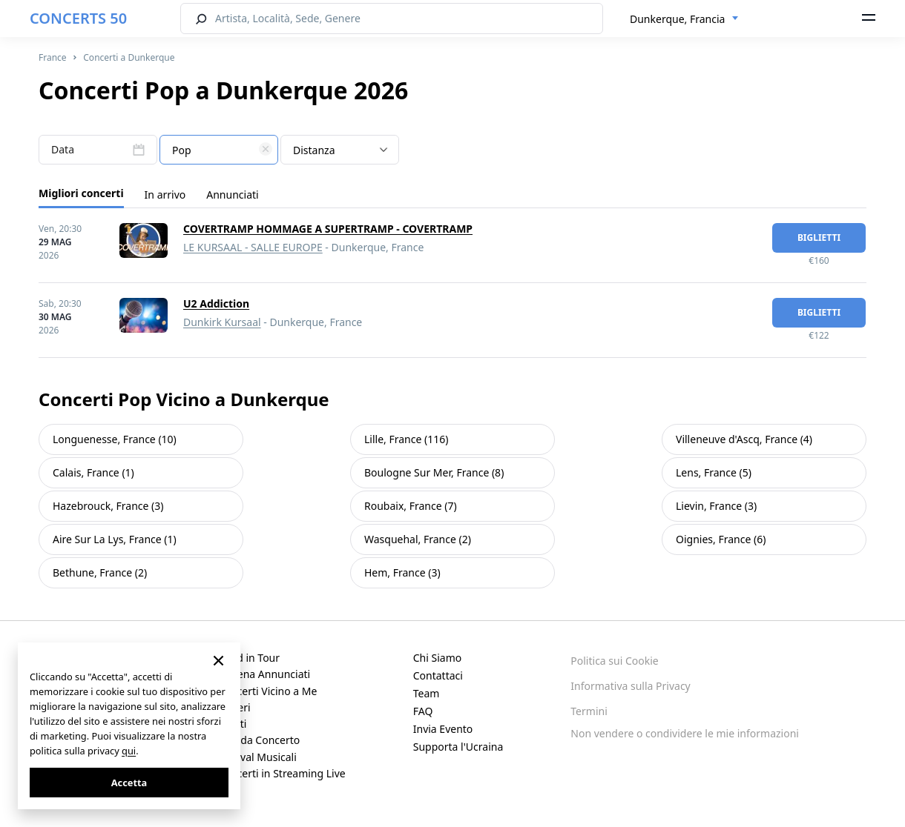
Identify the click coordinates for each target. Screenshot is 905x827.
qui (129, 750)
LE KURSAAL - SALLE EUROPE (253, 247)
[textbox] (218, 150)
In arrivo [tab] (165, 194)
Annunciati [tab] (232, 194)
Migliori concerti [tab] (81, 193)
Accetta (129, 782)
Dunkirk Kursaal (222, 322)
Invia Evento (443, 729)
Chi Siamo (437, 658)
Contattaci (438, 675)
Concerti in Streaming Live (282, 773)
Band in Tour (249, 658)
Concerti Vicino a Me (267, 691)
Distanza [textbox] (314, 150)
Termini (588, 711)
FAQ (423, 711)
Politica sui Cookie (614, 661)
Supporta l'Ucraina (458, 747)
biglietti (818, 237)
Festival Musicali (257, 757)
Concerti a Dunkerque (128, 57)
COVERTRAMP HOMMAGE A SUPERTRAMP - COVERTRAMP (328, 229)
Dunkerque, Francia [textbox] (677, 19)
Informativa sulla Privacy (630, 686)
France (53, 57)
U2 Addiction (216, 303)
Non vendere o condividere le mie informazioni (684, 733)
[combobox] (684, 19)
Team (426, 693)
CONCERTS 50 (78, 18)
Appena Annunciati (264, 674)
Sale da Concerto (259, 740)
